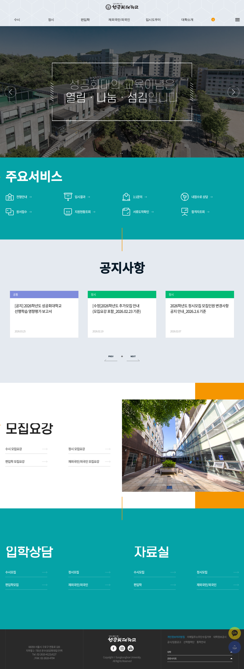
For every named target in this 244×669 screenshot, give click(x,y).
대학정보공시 (219, 637)
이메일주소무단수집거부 (199, 637)
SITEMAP (237, 19)
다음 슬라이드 (233, 92)
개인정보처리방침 (176, 637)
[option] (44, 314)
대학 (169, 651)
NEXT (133, 356)
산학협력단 (188, 642)
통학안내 (201, 642)
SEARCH (224, 19)
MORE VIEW (122, 356)
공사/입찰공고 (174, 642)
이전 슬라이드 (10, 92)
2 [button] (122, 153)
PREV (110, 356)
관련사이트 (172, 658)
